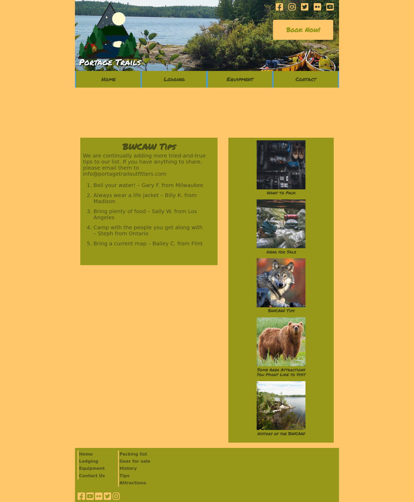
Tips (124, 475)
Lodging (174, 79)
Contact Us (92, 475)
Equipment (240, 79)
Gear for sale (135, 461)
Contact (305, 79)
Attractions (133, 482)
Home (108, 79)
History (128, 468)
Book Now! (303, 29)
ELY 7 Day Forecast (207, 112)
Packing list (133, 454)
